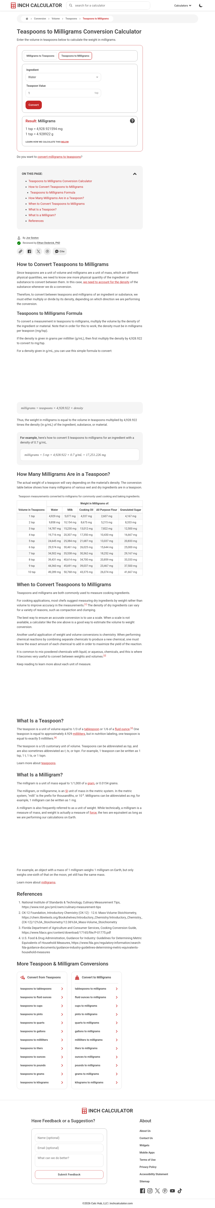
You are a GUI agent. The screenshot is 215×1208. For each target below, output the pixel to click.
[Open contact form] (132, 121)
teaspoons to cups (42, 1005)
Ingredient (32, 69)
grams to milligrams (96, 1073)
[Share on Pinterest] (47, 251)
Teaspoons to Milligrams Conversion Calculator (60, 181)
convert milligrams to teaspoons (59, 157)
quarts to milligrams (96, 1022)
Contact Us (146, 1138)
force (93, 812)
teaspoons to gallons (42, 1031)
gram (90, 783)
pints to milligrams (96, 1014)
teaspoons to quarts (42, 1022)
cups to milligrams (96, 1005)
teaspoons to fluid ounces (42, 997)
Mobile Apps (147, 1152)
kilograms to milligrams (96, 1082)
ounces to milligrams (96, 1056)
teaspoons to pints (42, 1014)
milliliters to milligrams (96, 1039)
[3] (132, 728)
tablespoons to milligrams (96, 988)
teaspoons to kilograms (42, 1082)
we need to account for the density (106, 282)
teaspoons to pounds (42, 1065)
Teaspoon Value (36, 85)
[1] (85, 604)
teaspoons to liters (42, 1048)
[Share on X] (38, 251)
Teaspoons (71, 18)
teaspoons (48, 763)
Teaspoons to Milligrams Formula (52, 192)
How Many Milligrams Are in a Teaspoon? (56, 198)
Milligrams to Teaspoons (40, 55)
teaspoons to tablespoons (42, 988)
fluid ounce (122, 729)
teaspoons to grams (42, 1073)
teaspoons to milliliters (42, 1039)
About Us (145, 1131)
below (65, 141)
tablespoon (91, 729)
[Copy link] (20, 251)
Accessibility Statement (154, 1174)
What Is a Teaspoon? (42, 209)
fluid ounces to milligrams (96, 997)
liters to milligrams (96, 1048)
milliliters (79, 734)
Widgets (144, 1145)
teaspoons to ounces (42, 1056)
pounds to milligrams (96, 1065)
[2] (104, 655)
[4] (55, 737)
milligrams (48, 882)
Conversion (40, 18)
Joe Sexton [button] (32, 237)
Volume (56, 18)
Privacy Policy (148, 1167)
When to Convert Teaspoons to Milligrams (57, 203)
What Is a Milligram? (42, 215)
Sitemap (144, 1181)
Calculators (182, 5)
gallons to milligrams (96, 1031)
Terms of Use (148, 1159)
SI (66, 791)
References (36, 221)
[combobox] (112, 6)
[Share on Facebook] (29, 251)
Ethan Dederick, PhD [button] (48, 242)
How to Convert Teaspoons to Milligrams (56, 187)
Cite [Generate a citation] (60, 251)
